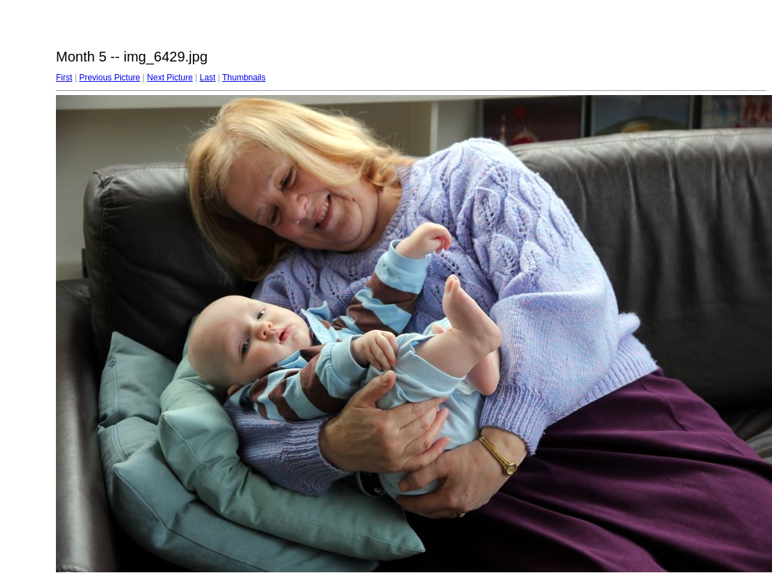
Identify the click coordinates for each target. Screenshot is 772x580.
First (64, 77)
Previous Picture (109, 77)
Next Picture (169, 77)
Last (207, 77)
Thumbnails (244, 77)
